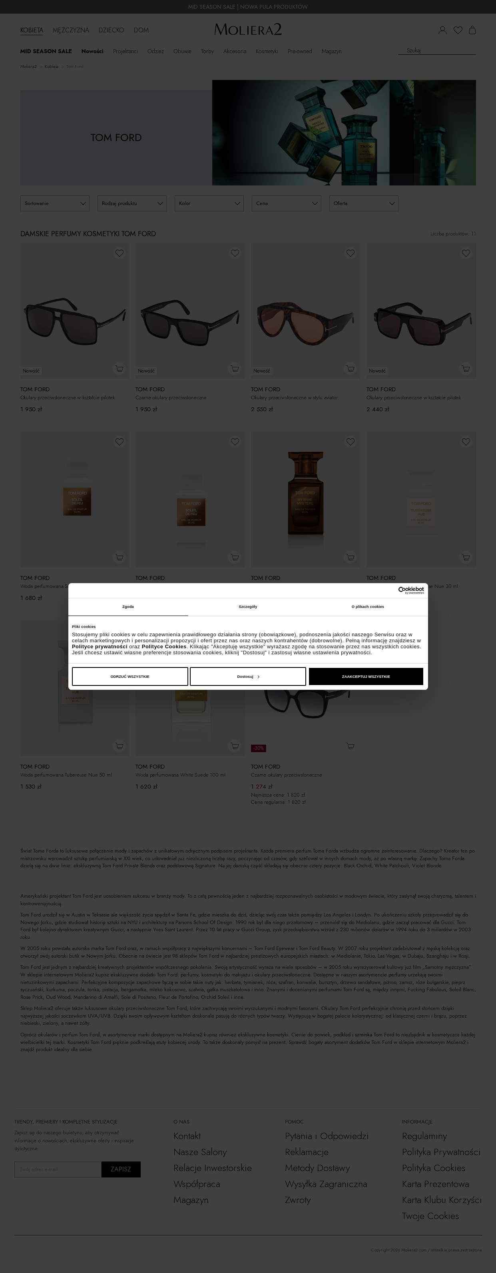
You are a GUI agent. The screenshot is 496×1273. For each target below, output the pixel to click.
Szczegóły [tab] (248, 607)
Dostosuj (248, 677)
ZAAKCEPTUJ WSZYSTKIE (366, 677)
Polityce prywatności (99, 646)
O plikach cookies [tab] (368, 607)
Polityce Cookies (164, 646)
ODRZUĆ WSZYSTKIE (130, 677)
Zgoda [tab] (128, 607)
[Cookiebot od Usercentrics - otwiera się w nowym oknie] (389, 590)
